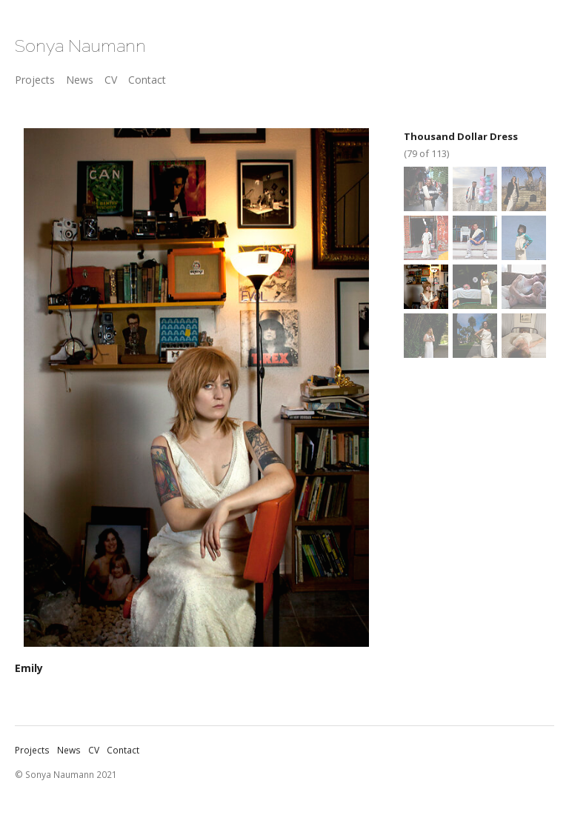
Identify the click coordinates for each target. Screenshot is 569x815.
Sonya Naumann (80, 46)
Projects (35, 80)
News (79, 80)
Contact (147, 80)
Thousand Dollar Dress (461, 136)
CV (110, 80)
